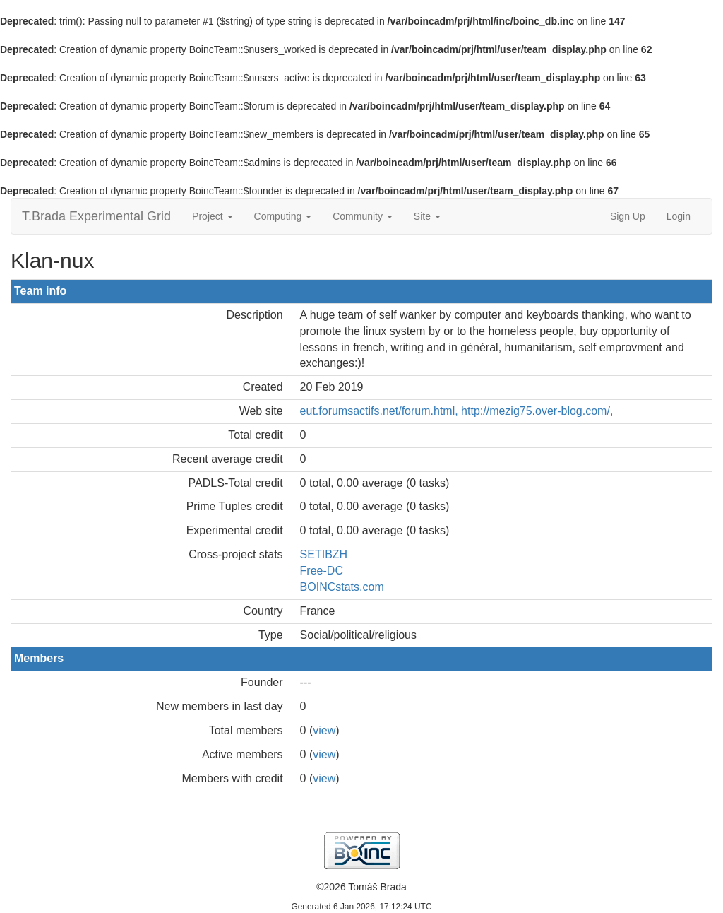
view (324, 730)
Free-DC (321, 571)
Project (212, 216)
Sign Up (627, 216)
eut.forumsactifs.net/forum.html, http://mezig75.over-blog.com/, (457, 411)
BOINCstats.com (342, 587)
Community (363, 216)
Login (679, 216)
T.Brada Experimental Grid (96, 216)
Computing (283, 216)
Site (427, 216)
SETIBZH (324, 554)
